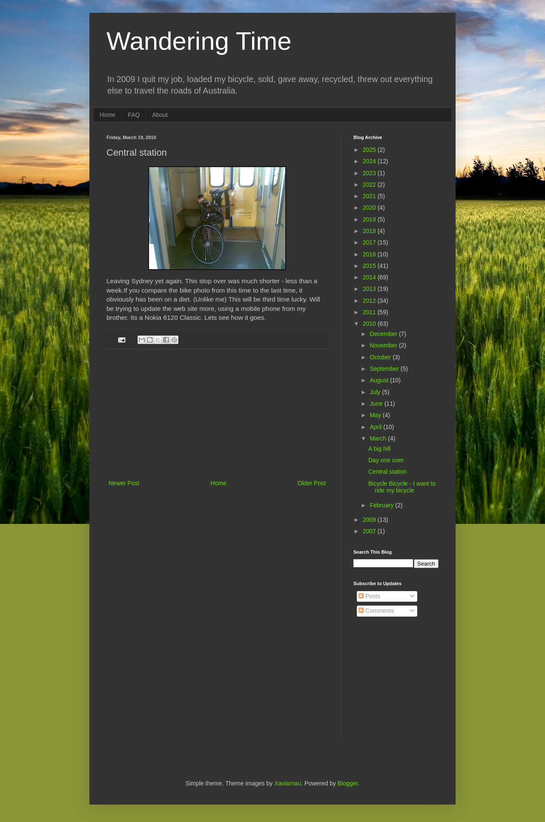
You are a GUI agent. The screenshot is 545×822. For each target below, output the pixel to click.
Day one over (386, 460)
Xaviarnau (287, 783)
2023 (370, 173)
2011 (370, 312)
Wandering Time (199, 41)
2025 (370, 149)
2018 (370, 231)
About (160, 114)
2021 (370, 196)
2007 (370, 531)
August (380, 380)
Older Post (312, 483)
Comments (376, 610)
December (384, 333)
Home (107, 114)
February (382, 505)
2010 (370, 323)
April (376, 427)
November (384, 345)
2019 (370, 219)
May (376, 415)
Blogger (348, 783)
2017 (370, 242)
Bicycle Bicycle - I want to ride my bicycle (402, 487)
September (385, 368)
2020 (370, 207)
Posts (369, 596)
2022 (370, 184)
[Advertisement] (217, 414)
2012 (370, 300)
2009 (370, 519)
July (376, 392)
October (381, 357)
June (377, 403)
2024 (370, 161)
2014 (370, 277)
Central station (387, 471)
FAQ (134, 114)
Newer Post (124, 483)
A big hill (379, 448)
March (379, 438)
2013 (370, 288)
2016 (370, 254)
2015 (370, 265)
